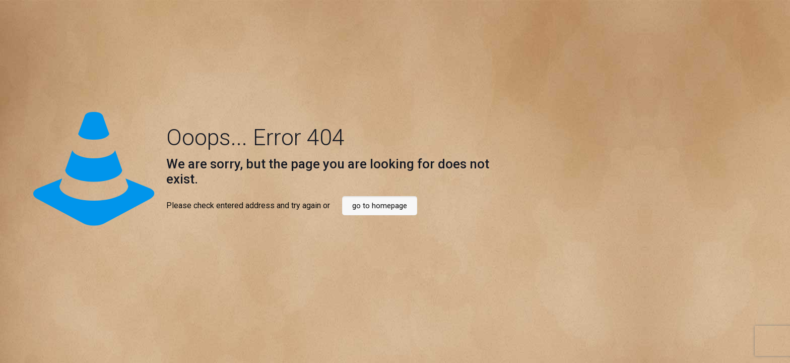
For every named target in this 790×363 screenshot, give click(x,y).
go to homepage (379, 205)
